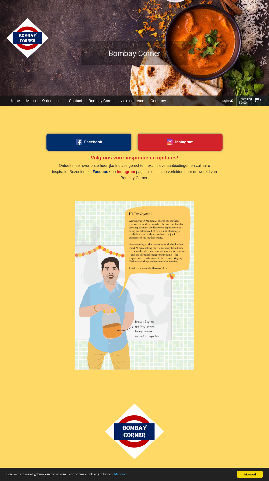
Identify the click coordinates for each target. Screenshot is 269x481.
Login (226, 101)
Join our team (132, 100)
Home (15, 100)
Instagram (180, 142)
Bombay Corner (102, 100)
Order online (52, 100)
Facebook (89, 142)
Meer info (130, 475)
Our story (158, 100)
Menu (31, 100)
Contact (75, 100)
